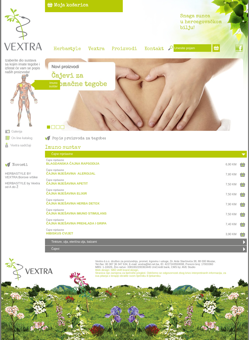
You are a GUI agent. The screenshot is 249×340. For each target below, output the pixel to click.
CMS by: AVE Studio (183, 267)
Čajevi (55, 249)
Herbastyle (67, 49)
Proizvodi (124, 49)
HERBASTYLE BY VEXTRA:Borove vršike (21, 175)
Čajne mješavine (62, 154)
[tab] (146, 154)
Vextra (96, 49)
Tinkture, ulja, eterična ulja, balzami (74, 241)
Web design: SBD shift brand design (116, 269)
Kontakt (154, 49)
